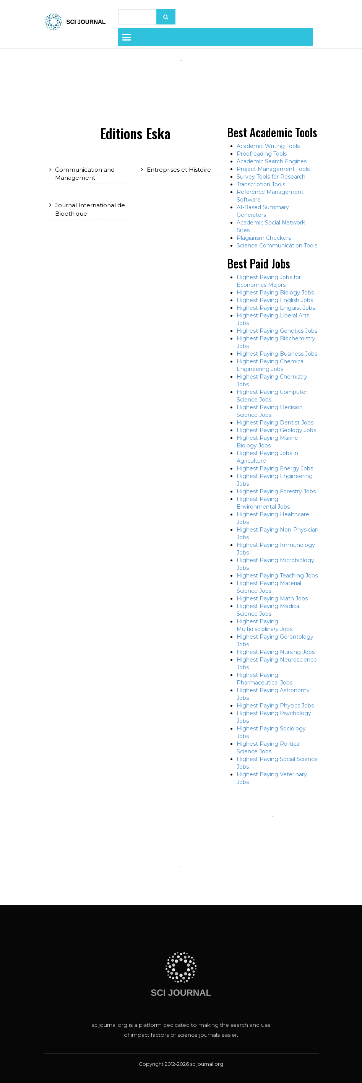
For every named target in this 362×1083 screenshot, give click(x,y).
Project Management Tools (273, 169)
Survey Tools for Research (271, 176)
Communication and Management (85, 173)
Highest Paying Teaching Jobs (277, 575)
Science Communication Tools (277, 245)
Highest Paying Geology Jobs (276, 430)
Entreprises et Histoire (179, 169)
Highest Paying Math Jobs (272, 598)
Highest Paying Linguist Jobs (276, 307)
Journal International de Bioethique (90, 209)
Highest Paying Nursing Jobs (276, 652)
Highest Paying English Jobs (275, 300)
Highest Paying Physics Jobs (275, 705)
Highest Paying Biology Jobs (275, 292)
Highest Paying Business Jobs (277, 353)
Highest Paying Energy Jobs (275, 468)
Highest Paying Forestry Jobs (276, 491)
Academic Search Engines (272, 161)
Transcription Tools (261, 184)
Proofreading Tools (262, 153)
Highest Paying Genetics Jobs (277, 330)
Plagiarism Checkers (264, 237)
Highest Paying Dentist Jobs (275, 422)
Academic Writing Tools (268, 146)
